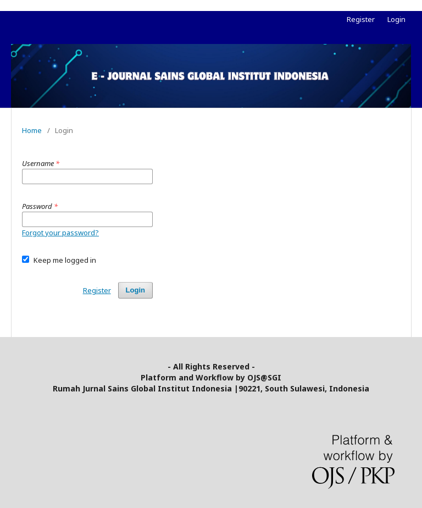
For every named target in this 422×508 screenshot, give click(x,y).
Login (396, 19)
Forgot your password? (60, 233)
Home (32, 130)
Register (361, 19)
